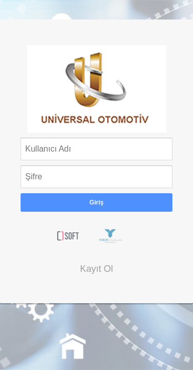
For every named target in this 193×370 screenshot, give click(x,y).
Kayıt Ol (96, 268)
